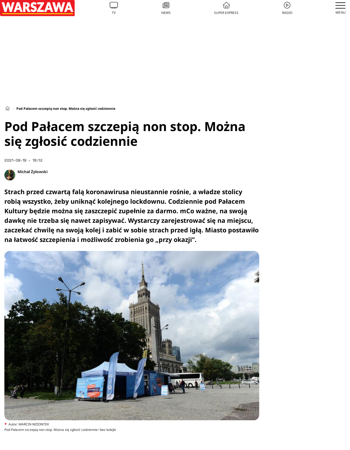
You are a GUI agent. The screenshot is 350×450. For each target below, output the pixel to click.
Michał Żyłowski (33, 171)
